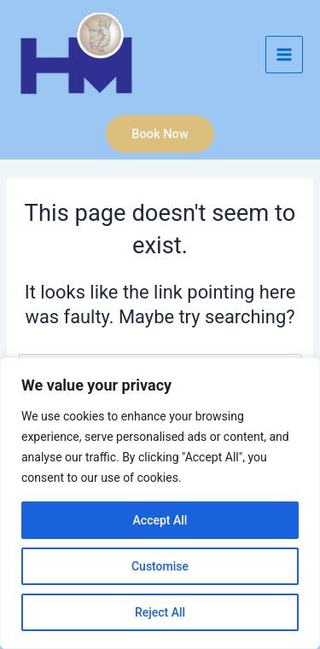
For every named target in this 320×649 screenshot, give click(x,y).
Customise (160, 566)
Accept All (160, 520)
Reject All (160, 612)
